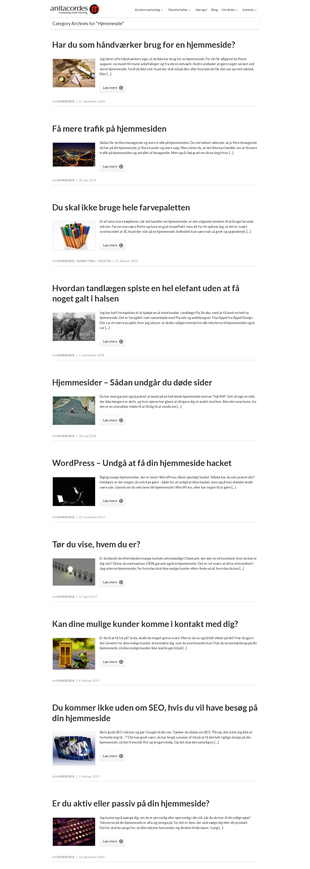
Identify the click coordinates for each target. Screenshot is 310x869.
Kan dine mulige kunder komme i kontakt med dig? (145, 624)
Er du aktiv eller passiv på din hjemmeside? (130, 803)
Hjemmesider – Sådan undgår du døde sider (132, 382)
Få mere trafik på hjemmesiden (109, 128)
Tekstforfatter (178, 9)
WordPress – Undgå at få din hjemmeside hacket (142, 463)
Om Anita (228, 9)
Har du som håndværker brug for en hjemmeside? (143, 44)
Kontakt (248, 9)
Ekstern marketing (147, 9)
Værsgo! (201, 9)
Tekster (104, 261)
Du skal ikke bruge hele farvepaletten (121, 207)
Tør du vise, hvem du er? (96, 544)
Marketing (86, 261)
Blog (214, 9)
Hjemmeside (65, 101)
